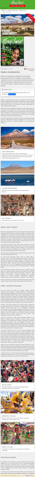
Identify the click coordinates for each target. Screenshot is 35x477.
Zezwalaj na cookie (29, 475)
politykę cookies (20, 475)
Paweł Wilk (9, 69)
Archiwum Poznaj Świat (12, 10)
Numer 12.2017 (22, 10)
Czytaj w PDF (12, 94)
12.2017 (17, 66)
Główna (3, 10)
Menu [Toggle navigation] (4, 8)
